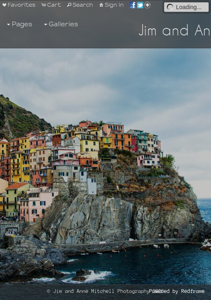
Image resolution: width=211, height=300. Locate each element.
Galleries (60, 24)
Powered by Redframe (177, 291)
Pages (18, 24)
